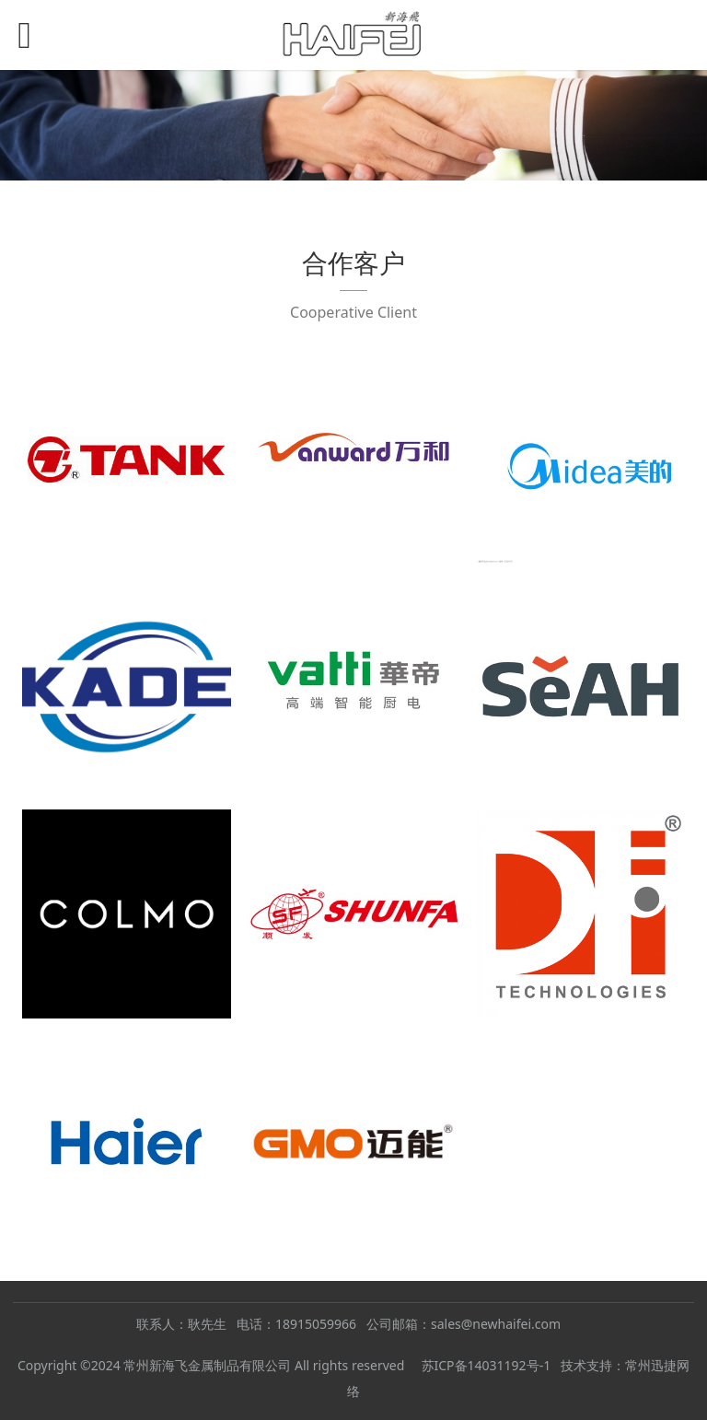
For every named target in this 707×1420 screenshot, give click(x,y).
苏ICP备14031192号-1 (486, 1365)
